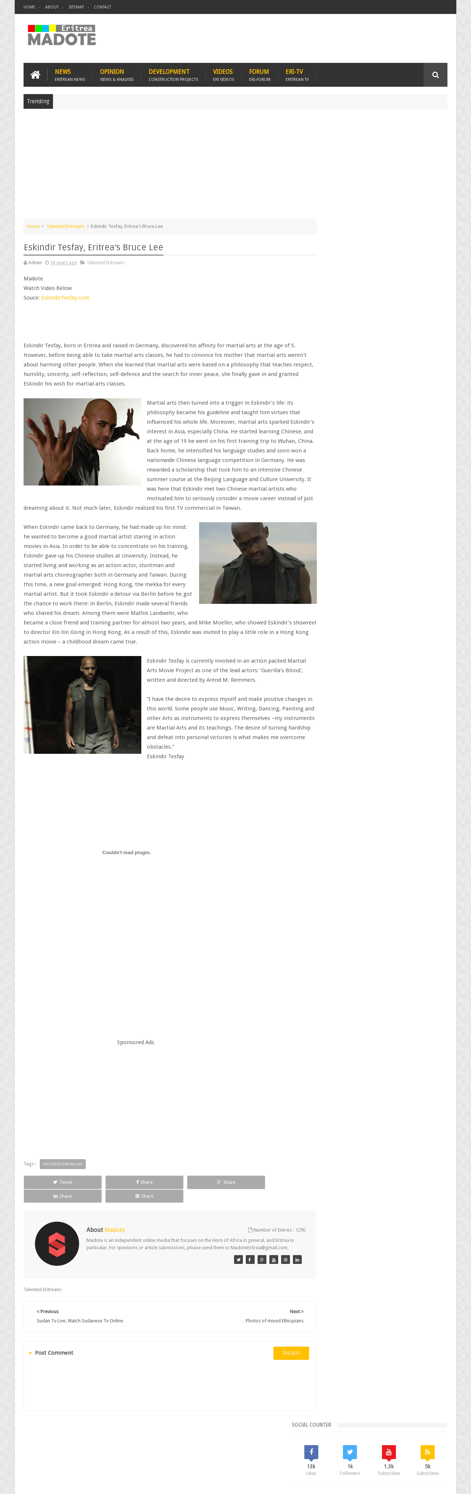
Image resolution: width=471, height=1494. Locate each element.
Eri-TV (297, 74)
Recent (341, 536)
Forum (259, 74)
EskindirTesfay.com (66, 297)
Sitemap (76, 7)
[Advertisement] (235, 166)
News (70, 74)
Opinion (117, 74)
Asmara (331, 586)
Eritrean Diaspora (341, 599)
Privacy (415, 1482)
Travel (132, 1445)
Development (173, 74)
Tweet (50, 1191)
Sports (404, 611)
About (52, 7)
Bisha (351, 586)
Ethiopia (429, 599)
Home (29, 7)
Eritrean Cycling (419, 586)
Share (106, 1191)
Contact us (429, 1445)
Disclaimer (436, 1482)
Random (426, 536)
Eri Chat (257, 1445)
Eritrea (389, 586)
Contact (102, 7)
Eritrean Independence (390, 599)
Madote (79, 1482)
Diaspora (100, 1445)
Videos (223, 74)
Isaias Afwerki (357, 611)
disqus (277, 1355)
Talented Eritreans (65, 225)
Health (329, 611)
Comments (384, 536)
